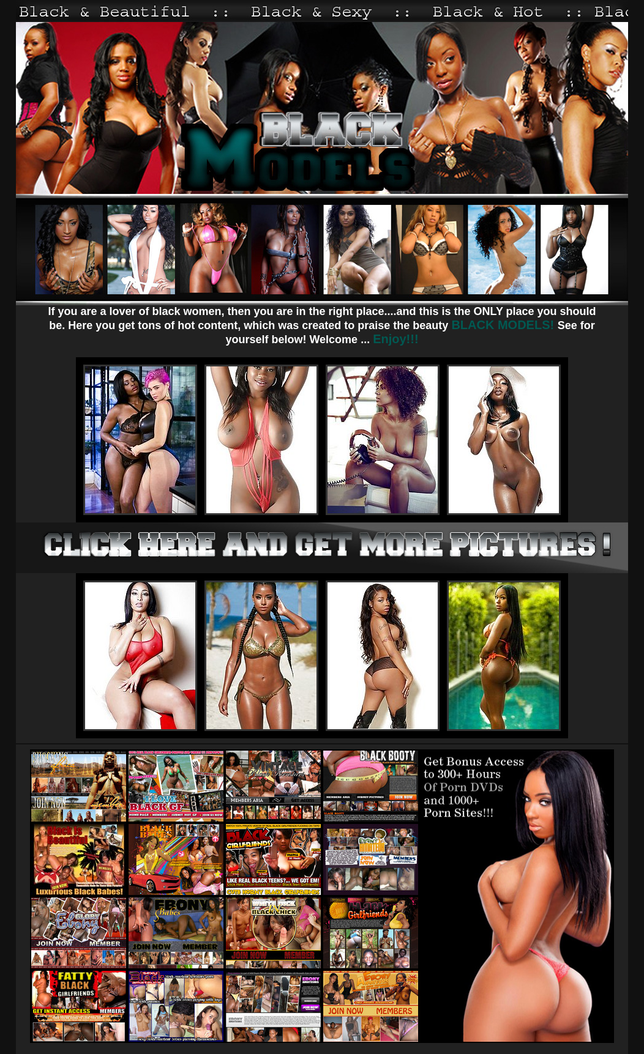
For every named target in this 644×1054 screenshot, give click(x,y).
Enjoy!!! (395, 339)
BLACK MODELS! (504, 325)
